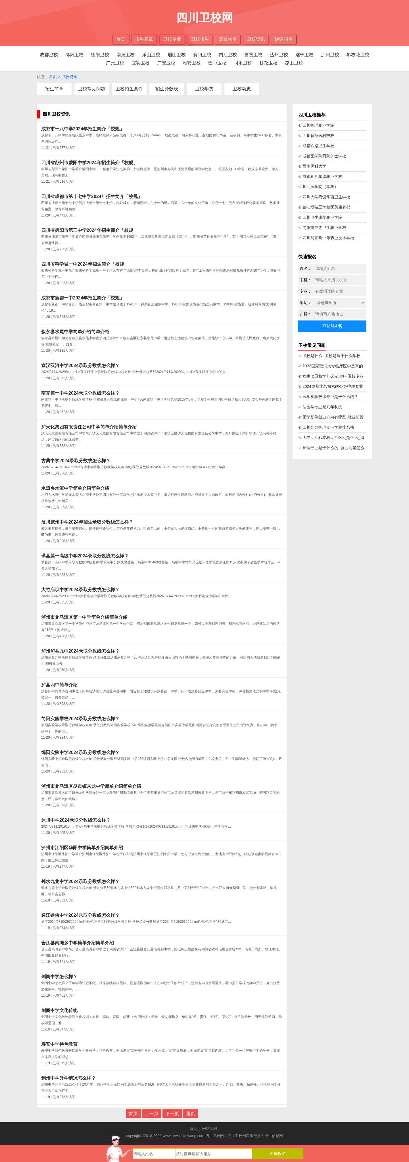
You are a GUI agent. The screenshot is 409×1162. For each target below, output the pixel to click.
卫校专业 (172, 39)
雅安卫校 (192, 63)
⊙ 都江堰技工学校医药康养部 (324, 207)
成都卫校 (49, 54)
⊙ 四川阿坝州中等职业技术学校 (326, 238)
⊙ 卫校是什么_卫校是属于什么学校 (329, 355)
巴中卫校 (217, 63)
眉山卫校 (177, 54)
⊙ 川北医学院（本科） (318, 186)
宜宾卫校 (141, 63)
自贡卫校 (253, 54)
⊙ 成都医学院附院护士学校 (322, 156)
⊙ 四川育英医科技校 (316, 135)
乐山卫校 (151, 54)
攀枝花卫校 (358, 54)
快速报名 (284, 39)
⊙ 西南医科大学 (312, 166)
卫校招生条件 (129, 88)
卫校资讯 (256, 39)
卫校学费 (204, 88)
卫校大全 (228, 39)
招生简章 (144, 39)
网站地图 (209, 1128)
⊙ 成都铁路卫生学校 (316, 145)
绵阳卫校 (74, 54)
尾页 (190, 1113)
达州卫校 (279, 54)
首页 (120, 39)
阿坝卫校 (243, 63)
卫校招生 (200, 39)
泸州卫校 (330, 54)
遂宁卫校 (304, 54)
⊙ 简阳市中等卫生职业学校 (322, 227)
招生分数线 (166, 88)
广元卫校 (115, 63)
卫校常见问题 (91, 88)
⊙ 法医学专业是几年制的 (320, 407)
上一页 (151, 1113)
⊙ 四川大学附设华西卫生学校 (324, 197)
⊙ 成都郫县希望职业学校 (320, 176)
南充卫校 (125, 54)
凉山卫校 (294, 63)
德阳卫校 (100, 54)
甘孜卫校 (268, 63)
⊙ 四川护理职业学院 (316, 125)
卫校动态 (242, 88)
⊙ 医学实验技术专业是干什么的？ (328, 396)
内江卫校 (228, 54)
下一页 (172, 1113)
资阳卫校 (202, 54)
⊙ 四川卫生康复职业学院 (320, 217)
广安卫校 (166, 63)
